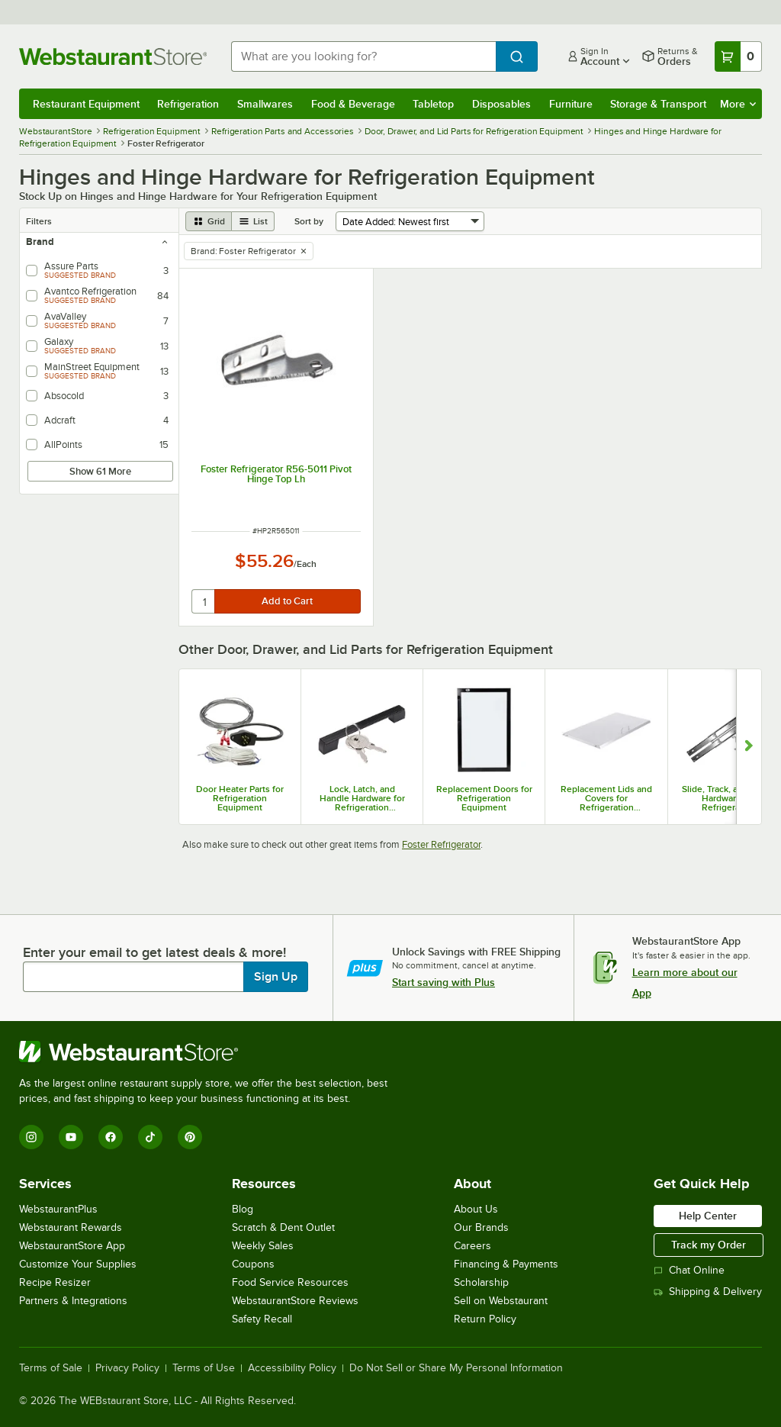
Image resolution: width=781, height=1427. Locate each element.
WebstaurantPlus (58, 1209)
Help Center (708, 1216)
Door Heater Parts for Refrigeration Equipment (240, 798)
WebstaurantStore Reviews (295, 1300)
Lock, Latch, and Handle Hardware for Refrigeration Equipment (362, 798)
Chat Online (689, 1270)
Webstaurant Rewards (70, 1227)
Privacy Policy (127, 1368)
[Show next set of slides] (748, 746)
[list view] (253, 221)
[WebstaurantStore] (209, 1051)
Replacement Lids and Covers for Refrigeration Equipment (606, 798)
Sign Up (275, 977)
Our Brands (481, 1227)
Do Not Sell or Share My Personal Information (456, 1368)
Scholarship (481, 1282)
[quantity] (204, 601)
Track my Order (708, 1245)
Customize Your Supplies (78, 1264)
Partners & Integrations (73, 1300)
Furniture (571, 104)
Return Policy (485, 1319)
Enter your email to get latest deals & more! (154, 952)
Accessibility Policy (292, 1368)
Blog (242, 1209)
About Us (476, 1209)
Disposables (501, 104)
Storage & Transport (658, 104)
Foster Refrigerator (441, 844)
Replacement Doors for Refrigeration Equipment (484, 798)
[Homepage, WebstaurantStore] (113, 56)
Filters (39, 221)
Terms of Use (203, 1368)
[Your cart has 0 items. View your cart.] (738, 56)
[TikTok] (150, 1137)
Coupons (253, 1264)
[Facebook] (110, 1137)
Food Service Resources (290, 1282)
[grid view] (208, 221)
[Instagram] (31, 1137)
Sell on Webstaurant (501, 1300)
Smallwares (265, 104)
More (738, 104)
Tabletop (433, 104)
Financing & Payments (506, 1264)
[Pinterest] (190, 1137)
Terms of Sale (50, 1368)
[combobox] (363, 56)
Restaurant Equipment (86, 104)
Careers (472, 1245)
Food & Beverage (353, 104)
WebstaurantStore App (72, 1245)
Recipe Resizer (55, 1282)
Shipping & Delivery (708, 1291)
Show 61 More (100, 471)
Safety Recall (262, 1319)
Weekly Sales (263, 1245)
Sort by (308, 221)
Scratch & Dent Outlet (283, 1227)
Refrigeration (188, 104)
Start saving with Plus (443, 982)
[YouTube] (71, 1137)
